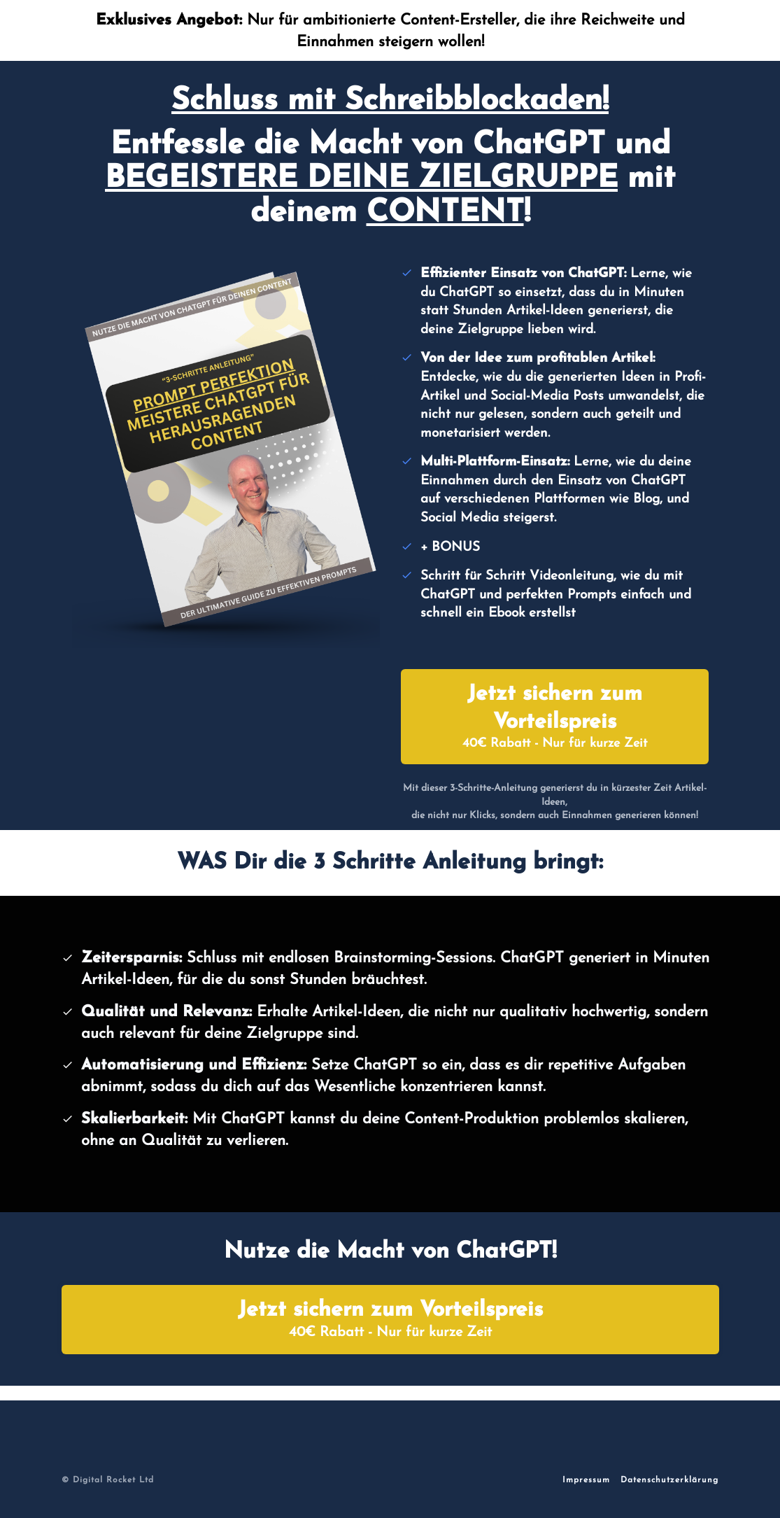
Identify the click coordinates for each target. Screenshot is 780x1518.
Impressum (586, 1480)
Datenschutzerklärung (669, 1480)
